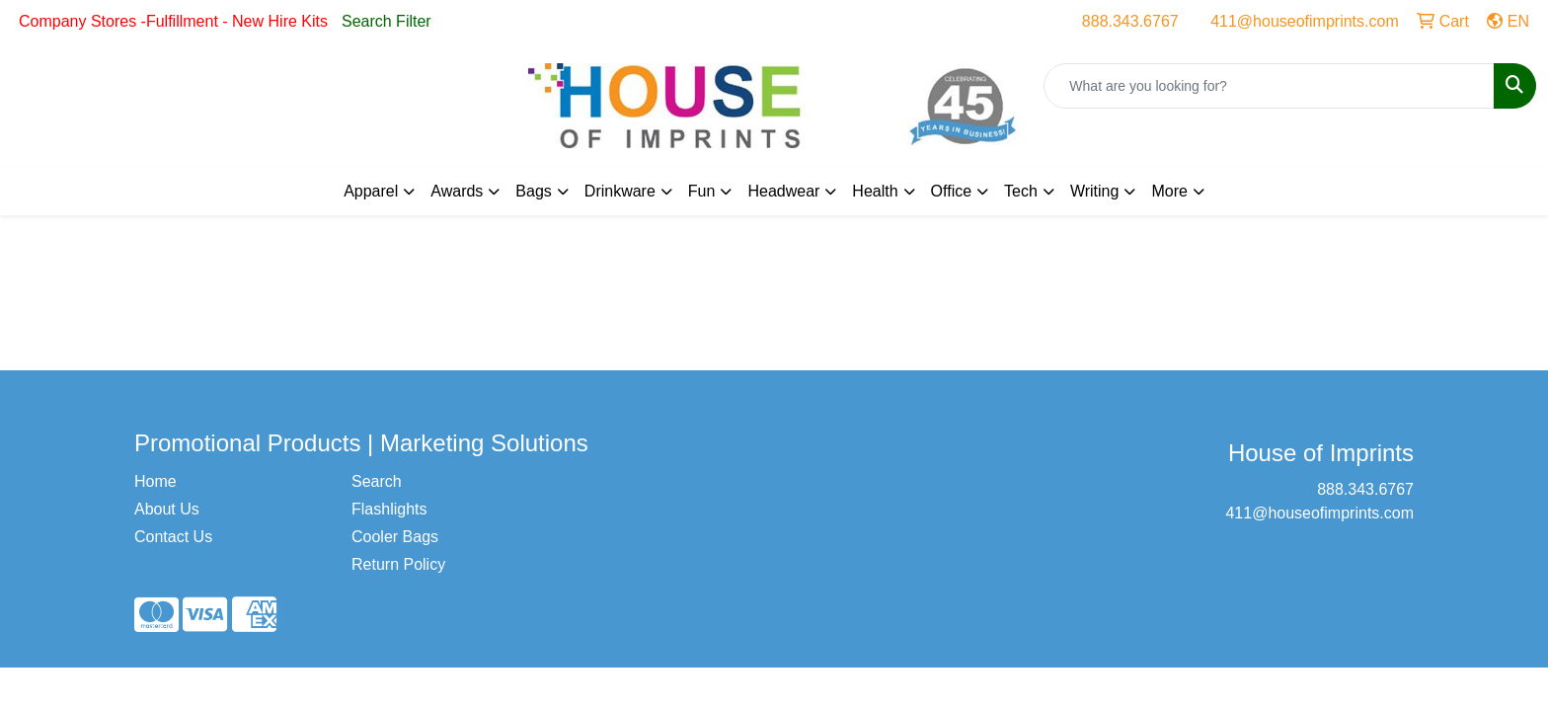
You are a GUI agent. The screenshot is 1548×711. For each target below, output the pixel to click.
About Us (166, 509)
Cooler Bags (394, 536)
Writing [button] (1095, 191)
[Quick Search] (1269, 86)
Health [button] (874, 191)
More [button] (1169, 191)
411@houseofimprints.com (1304, 21)
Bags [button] (533, 191)
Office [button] (951, 191)
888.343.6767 (1130, 21)
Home (155, 481)
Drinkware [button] (620, 191)
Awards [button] (456, 191)
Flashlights (388, 509)
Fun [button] (702, 191)
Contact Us (173, 536)
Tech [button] (1021, 191)
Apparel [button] (371, 191)
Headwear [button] (783, 191)
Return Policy (398, 564)
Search (376, 481)
